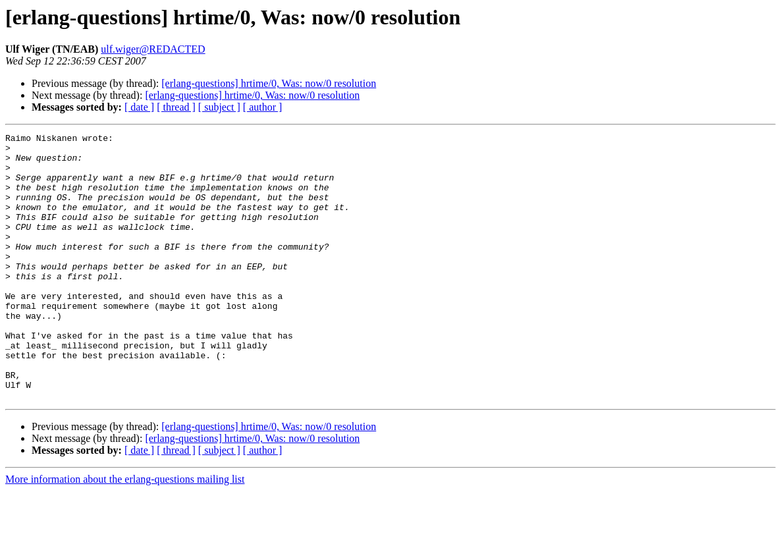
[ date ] (139, 107)
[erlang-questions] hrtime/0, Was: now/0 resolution (268, 83)
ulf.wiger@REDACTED (153, 49)
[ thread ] (176, 107)
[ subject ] (219, 107)
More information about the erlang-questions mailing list (124, 532)
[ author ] (263, 107)
